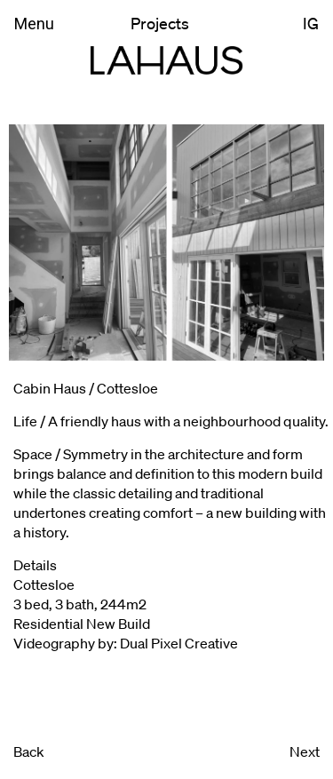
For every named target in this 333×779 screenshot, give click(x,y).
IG (311, 22)
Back (28, 751)
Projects (160, 22)
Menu (34, 23)
